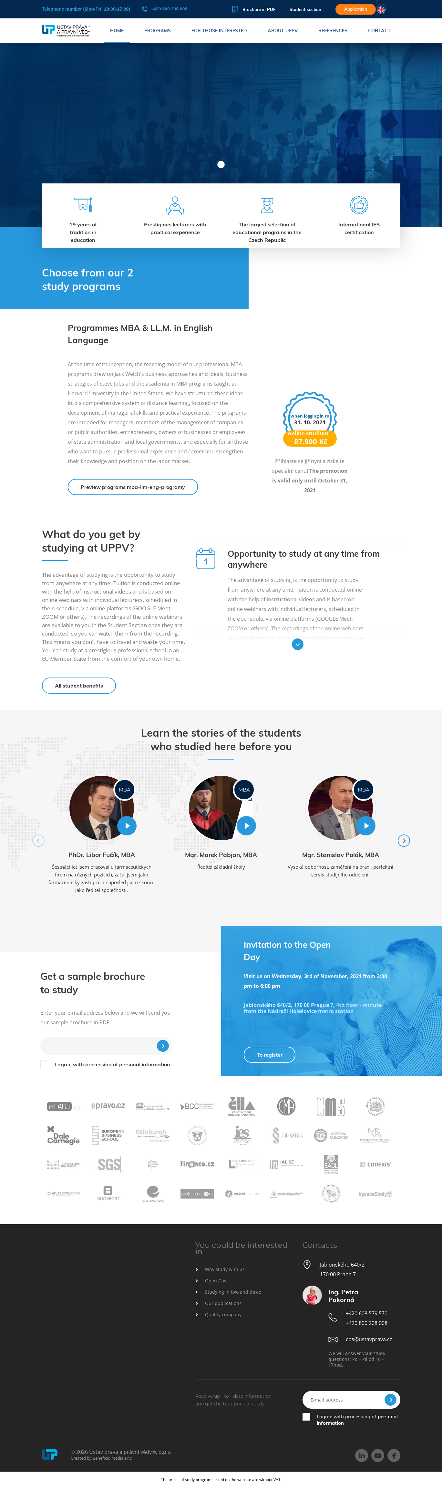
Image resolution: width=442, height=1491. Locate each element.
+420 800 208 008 (164, 9)
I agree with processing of (112, 1064)
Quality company (223, 1314)
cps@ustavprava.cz (369, 1339)
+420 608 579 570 (366, 1313)
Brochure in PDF (253, 9)
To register (270, 1054)
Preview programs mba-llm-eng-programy (133, 487)
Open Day (215, 1281)
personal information (144, 1064)
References (332, 31)
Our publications (223, 1303)
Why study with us (225, 1269)
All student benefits (79, 685)
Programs (157, 31)
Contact (379, 31)
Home (117, 31)
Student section (305, 9)
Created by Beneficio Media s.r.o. (102, 1458)
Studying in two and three (233, 1292)
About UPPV (283, 31)
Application (355, 9)
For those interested (219, 31)
